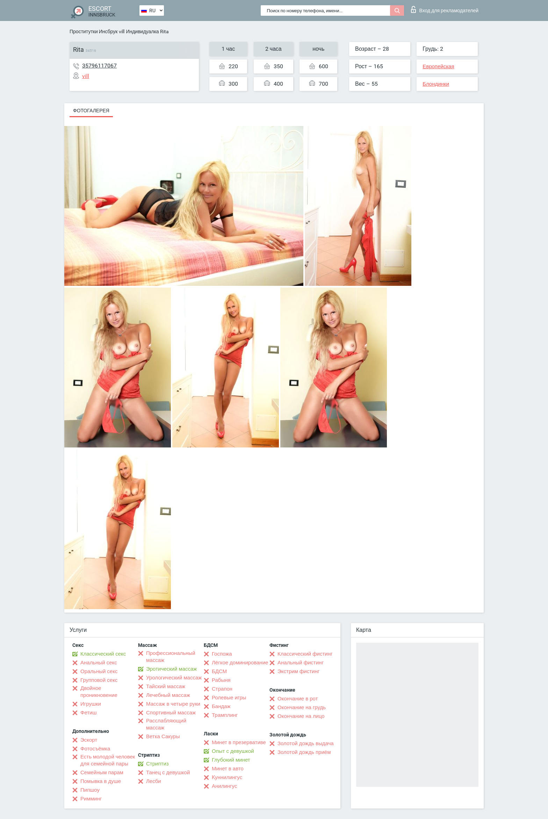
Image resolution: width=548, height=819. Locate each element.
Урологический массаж (174, 678)
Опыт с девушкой (233, 751)
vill (121, 31)
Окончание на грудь (301, 707)
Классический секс (103, 654)
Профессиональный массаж (170, 656)
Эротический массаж (171, 669)
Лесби (153, 781)
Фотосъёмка (95, 749)
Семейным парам (101, 772)
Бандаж (221, 706)
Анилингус (224, 786)
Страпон (222, 689)
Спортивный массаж (171, 712)
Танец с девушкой (168, 772)
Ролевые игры (229, 697)
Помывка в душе (100, 781)
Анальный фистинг (300, 662)
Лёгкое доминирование (240, 662)
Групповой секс (98, 680)
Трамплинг (225, 715)
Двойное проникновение (98, 691)
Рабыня (221, 680)
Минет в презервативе (239, 742)
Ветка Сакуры (163, 736)
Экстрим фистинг (298, 671)
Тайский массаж (165, 686)
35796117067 (99, 65)
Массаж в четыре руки (173, 704)
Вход (444, 9)
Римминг (91, 799)
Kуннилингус (227, 777)
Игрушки (90, 704)
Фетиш (88, 712)
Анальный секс (98, 662)
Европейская (438, 66)
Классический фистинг (304, 654)
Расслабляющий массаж (166, 724)
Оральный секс (98, 671)
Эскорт (88, 740)
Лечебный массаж (168, 695)
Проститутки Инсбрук (93, 31)
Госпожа (222, 654)
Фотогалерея (91, 110)
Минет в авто (228, 768)
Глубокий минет (231, 760)
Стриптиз (157, 764)
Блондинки (436, 84)
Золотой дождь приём (304, 752)
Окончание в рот (297, 699)
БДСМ (219, 671)
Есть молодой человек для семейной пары (107, 760)
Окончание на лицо (301, 716)
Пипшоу (90, 790)
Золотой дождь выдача (305, 743)
